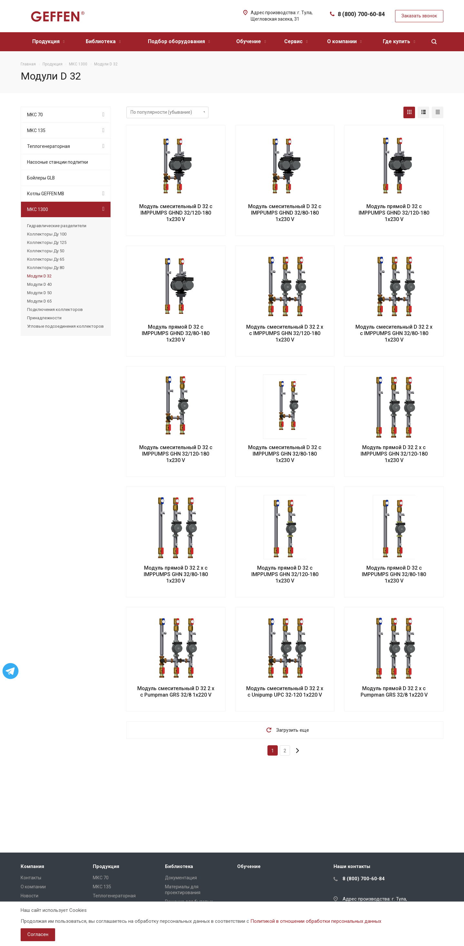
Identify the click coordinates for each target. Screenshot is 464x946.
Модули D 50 (39, 292)
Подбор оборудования (179, 41)
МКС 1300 (37, 209)
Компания (32, 866)
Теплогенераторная (48, 146)
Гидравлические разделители (56, 225)
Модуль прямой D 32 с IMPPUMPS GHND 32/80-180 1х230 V (175, 333)
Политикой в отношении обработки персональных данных (315, 921)
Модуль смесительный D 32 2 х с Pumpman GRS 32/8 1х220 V (175, 691)
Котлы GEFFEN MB (45, 193)
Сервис (295, 41)
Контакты (31, 877)
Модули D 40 (39, 284)
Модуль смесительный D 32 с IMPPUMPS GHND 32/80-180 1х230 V (284, 212)
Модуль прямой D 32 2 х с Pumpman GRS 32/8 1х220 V (394, 691)
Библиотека (103, 41)
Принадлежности (44, 317)
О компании (344, 41)
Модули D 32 (39, 276)
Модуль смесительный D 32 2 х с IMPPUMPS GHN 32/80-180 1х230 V (393, 333)
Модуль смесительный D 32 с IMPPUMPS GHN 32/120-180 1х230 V (175, 453)
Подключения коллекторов (55, 309)
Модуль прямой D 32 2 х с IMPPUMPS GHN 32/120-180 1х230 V (394, 453)
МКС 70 (35, 114)
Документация (181, 877)
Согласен (37, 934)
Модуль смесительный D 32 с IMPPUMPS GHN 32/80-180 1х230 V (284, 453)
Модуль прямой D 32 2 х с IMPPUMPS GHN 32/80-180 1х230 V (176, 574)
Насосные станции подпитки (57, 162)
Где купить (399, 41)
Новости (29, 895)
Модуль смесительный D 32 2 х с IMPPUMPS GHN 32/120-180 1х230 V (284, 333)
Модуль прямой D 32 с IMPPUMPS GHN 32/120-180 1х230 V (284, 574)
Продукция (48, 41)
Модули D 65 (39, 301)
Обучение (251, 41)
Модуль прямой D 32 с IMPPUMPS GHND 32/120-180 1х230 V (394, 212)
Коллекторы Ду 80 (45, 267)
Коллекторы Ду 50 (45, 250)
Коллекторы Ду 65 (45, 259)
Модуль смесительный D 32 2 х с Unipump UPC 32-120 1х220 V (284, 691)
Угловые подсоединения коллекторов (65, 326)
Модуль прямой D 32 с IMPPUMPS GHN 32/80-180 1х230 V (394, 574)
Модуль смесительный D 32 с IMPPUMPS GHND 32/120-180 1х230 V (175, 212)
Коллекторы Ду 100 (46, 234)
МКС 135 (36, 130)
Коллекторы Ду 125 (46, 242)
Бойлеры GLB (41, 177)
